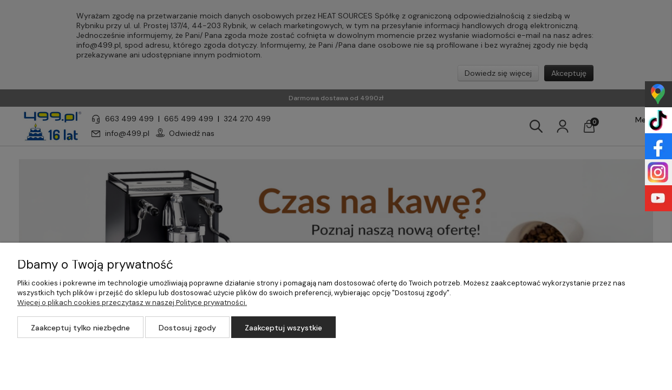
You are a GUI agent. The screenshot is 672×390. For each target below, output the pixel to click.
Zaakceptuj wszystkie (283, 328)
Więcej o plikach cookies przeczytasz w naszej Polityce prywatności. (132, 302)
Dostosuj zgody (187, 328)
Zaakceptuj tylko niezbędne (80, 328)
